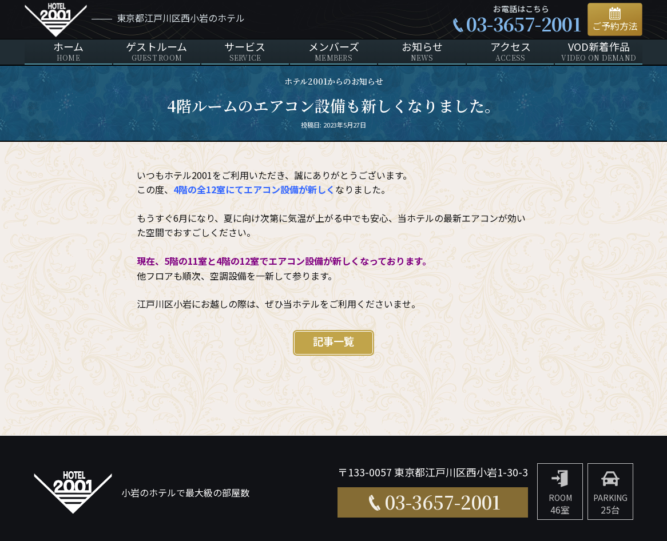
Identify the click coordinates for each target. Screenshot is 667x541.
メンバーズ (333, 51)
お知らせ (421, 51)
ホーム (68, 51)
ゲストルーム (157, 51)
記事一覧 (333, 342)
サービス (245, 51)
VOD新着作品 (598, 51)
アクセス (510, 51)
